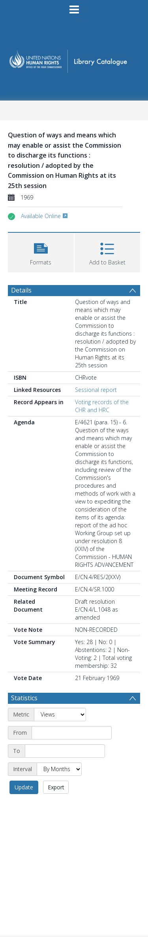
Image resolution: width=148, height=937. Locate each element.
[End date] (65, 751)
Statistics (24, 698)
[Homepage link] (74, 58)
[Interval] (59, 769)
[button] (41, 251)
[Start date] (72, 732)
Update (24, 787)
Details (21, 290)
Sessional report (96, 389)
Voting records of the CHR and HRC (102, 406)
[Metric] (60, 714)
